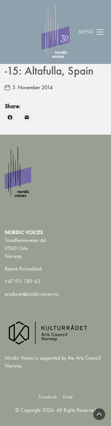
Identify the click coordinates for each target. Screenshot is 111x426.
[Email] (26, 117)
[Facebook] (10, 117)
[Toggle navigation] (91, 32)
